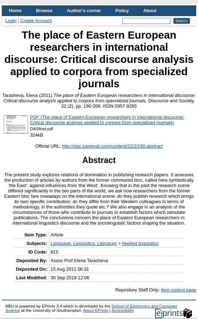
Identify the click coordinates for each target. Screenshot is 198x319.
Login (10, 20)
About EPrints (95, 310)
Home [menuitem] (15, 10)
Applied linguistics (140, 243)
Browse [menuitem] (44, 10)
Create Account (36, 20)
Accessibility (122, 310)
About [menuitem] (149, 10)
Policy (122, 10)
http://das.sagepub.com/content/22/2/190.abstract (112, 146)
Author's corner (84, 10)
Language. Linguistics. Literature (83, 243)
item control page (178, 290)
